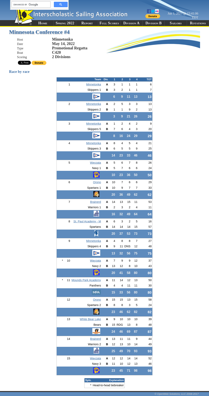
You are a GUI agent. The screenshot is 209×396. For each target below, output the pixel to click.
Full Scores (109, 23)
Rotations (198, 23)
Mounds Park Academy (86, 280)
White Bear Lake (90, 319)
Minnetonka (93, 84)
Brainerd (95, 201)
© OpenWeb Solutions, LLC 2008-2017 (177, 393)
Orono (97, 182)
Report (87, 23)
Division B (153, 23)
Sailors (176, 23)
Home (42, 23)
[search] (30, 4)
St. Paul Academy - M (87, 221)
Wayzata (95, 162)
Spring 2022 (65, 23)
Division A (131, 23)
